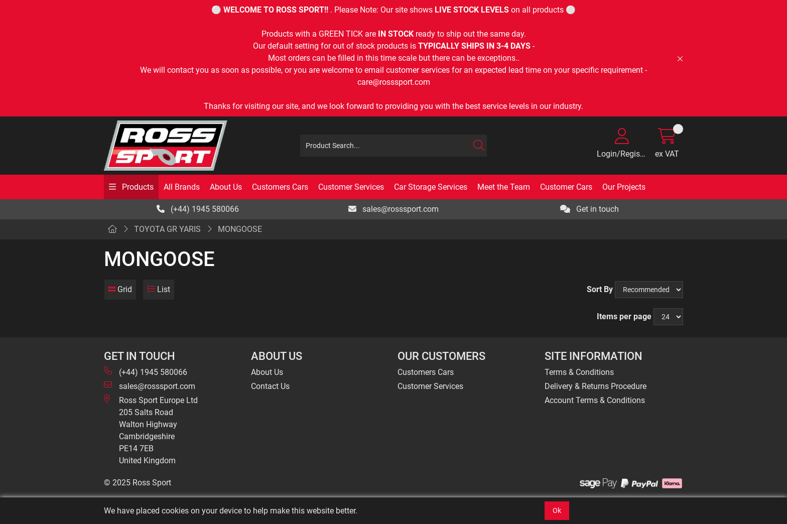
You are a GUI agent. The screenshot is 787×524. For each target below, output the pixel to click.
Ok (557, 510)
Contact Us (270, 386)
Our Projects (623, 187)
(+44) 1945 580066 (198, 209)
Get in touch (589, 209)
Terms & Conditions (579, 372)
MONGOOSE (240, 229)
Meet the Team (503, 187)
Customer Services (351, 187)
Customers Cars (280, 187)
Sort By (600, 289)
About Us (226, 187)
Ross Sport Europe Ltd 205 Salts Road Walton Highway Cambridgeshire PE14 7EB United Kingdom (151, 430)
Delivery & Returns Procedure (595, 386)
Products (137, 187)
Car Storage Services (430, 187)
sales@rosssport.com (393, 209)
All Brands (182, 187)
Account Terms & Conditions (595, 400)
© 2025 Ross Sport (137, 482)
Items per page (624, 316)
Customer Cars (566, 187)
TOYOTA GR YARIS (167, 229)
